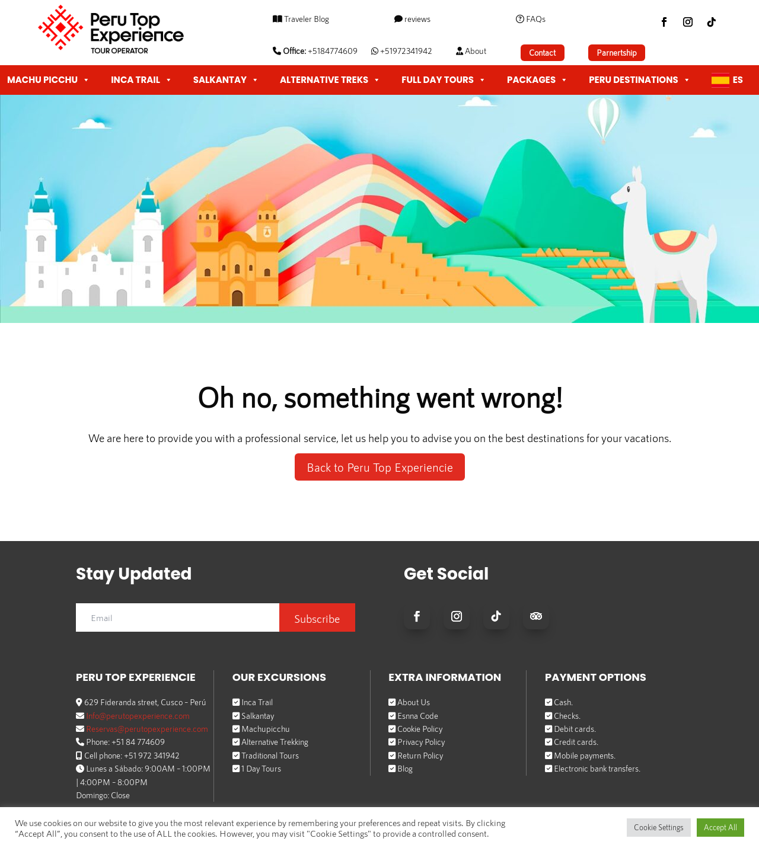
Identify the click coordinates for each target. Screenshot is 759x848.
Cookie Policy (419, 729)
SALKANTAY (226, 80)
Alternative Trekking (274, 742)
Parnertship (616, 52)
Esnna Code (417, 715)
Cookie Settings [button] (659, 827)
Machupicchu (265, 729)
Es (738, 79)
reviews (416, 19)
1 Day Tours (261, 768)
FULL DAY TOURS (443, 80)
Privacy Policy (421, 742)
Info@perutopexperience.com (138, 715)
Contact (542, 52)
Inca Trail (257, 702)
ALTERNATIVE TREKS (330, 80)
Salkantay (257, 715)
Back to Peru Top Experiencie (380, 467)
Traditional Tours (270, 755)
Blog (405, 768)
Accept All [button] (720, 827)
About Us (413, 702)
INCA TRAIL (142, 80)
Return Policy (420, 755)
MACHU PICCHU (48, 80)
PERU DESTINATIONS (639, 80)
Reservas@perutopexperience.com (147, 729)
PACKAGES (537, 80)
